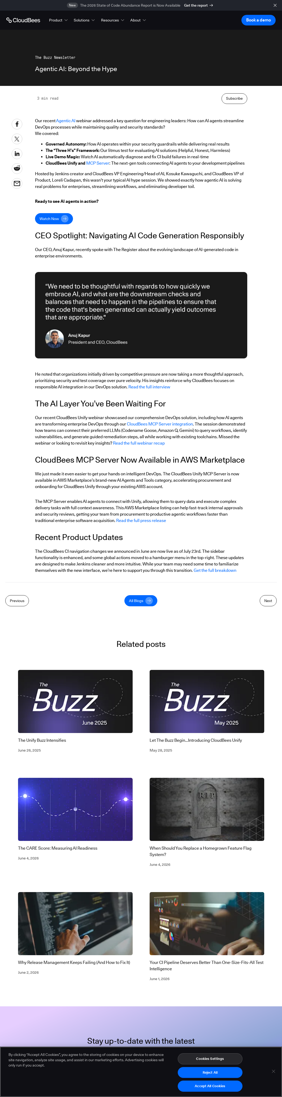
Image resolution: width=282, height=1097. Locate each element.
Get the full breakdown (215, 687)
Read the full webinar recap (139, 560)
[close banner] (275, 5)
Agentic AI (65, 237)
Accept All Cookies (210, 1088)
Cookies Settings (210, 1060)
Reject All (210, 1074)
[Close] (273, 1073)
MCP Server (97, 280)
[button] (58, 20)
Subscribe (234, 215)
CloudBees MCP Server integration (160, 541)
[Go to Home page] (23, 20)
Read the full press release (141, 637)
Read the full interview (149, 504)
